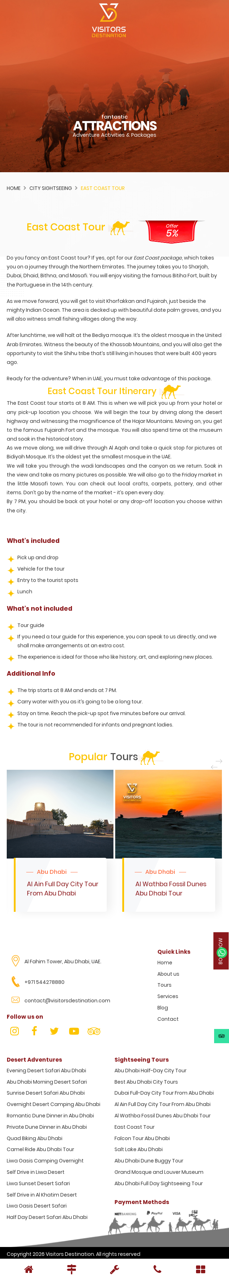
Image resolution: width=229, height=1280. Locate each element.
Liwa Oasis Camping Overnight (45, 1160)
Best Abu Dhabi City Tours (146, 1081)
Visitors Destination (70, 1254)
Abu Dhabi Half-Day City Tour (150, 1070)
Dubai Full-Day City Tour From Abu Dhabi (164, 1092)
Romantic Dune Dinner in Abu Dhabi (50, 1115)
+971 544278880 (44, 982)
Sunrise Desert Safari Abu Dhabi (46, 1092)
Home (14, 188)
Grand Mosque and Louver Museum (158, 1172)
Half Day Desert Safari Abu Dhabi (47, 1217)
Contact (168, 1019)
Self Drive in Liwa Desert (36, 1172)
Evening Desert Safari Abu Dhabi (46, 1070)
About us (168, 973)
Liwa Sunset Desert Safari (38, 1183)
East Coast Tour (134, 1127)
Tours (164, 984)
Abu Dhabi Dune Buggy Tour (148, 1160)
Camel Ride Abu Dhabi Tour (40, 1149)
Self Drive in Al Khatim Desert (42, 1194)
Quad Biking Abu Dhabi (34, 1138)
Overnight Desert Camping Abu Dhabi (53, 1104)
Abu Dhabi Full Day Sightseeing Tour (158, 1183)
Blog (162, 1007)
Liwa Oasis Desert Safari (37, 1205)
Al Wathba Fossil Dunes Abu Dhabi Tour (162, 1115)
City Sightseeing (50, 188)
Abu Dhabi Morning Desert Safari (47, 1081)
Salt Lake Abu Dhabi (138, 1149)
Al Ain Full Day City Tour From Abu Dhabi (162, 1104)
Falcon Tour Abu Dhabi (142, 1138)
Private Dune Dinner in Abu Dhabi (47, 1127)
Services (167, 996)
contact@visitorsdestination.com (67, 1000)
